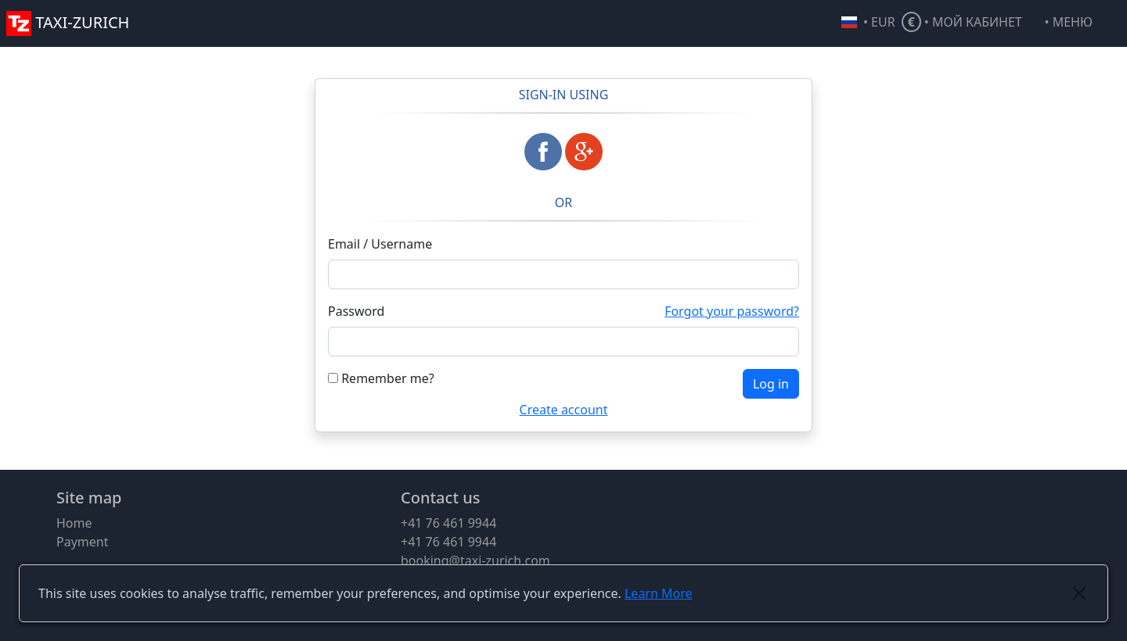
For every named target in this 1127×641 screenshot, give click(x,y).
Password (356, 311)
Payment (82, 541)
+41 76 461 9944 (448, 523)
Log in (771, 383)
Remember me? (381, 378)
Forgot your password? (731, 311)
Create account (564, 409)
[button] (1083, 23)
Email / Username (380, 243)
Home (74, 523)
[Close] (1079, 593)
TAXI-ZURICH (67, 22)
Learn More (659, 593)
